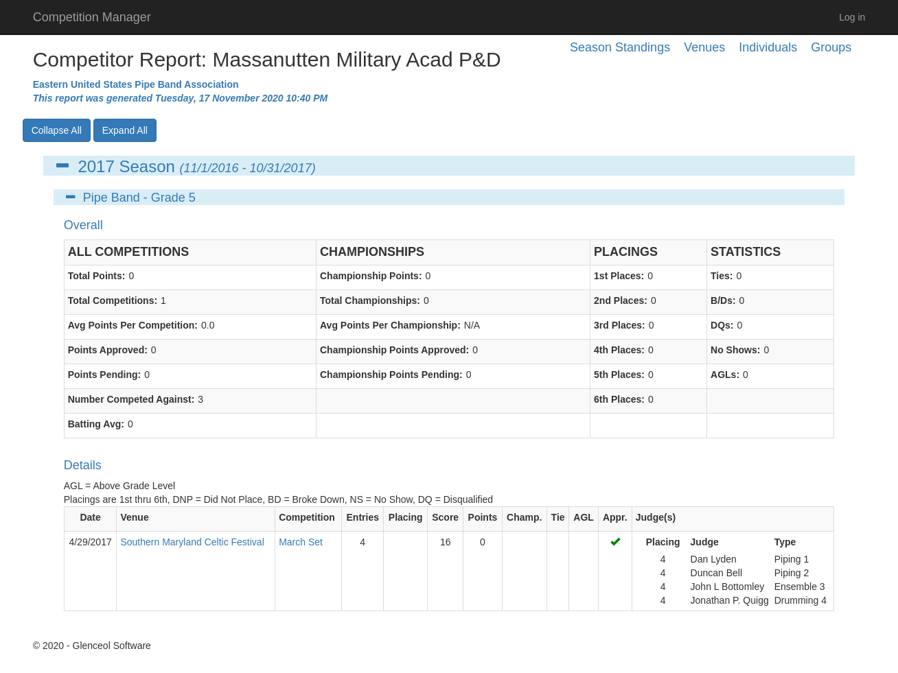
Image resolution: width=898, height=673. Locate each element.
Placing (406, 517)
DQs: (722, 325)
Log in (852, 17)
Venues (704, 47)
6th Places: (619, 399)
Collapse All (57, 130)
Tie (558, 517)
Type (785, 541)
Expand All (125, 130)
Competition (307, 517)
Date (90, 517)
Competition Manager (92, 17)
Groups (831, 47)
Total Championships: (370, 300)
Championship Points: (371, 275)
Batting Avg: (96, 423)
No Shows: (735, 349)
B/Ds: (723, 300)
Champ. (524, 517)
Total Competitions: (112, 300)
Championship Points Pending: (391, 374)
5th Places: (619, 374)
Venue (134, 517)
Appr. (615, 517)
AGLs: (725, 374)
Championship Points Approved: (394, 349)
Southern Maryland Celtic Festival (192, 541)
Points (483, 517)
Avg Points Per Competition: (133, 325)
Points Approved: (108, 349)
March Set (301, 541)
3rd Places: (619, 325)
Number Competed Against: (131, 399)
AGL (583, 517)
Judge (705, 541)
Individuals (768, 47)
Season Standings (620, 47)
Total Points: (97, 275)
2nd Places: (620, 300)
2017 (96, 166)
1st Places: (619, 275)
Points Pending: (104, 374)
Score (445, 517)
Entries (363, 517)
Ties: (722, 275)
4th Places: (619, 349)
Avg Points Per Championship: (390, 325)
